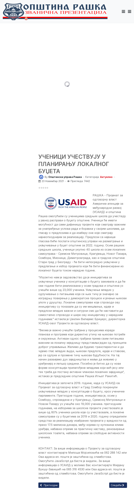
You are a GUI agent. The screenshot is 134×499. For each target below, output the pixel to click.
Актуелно (106, 176)
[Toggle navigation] (129, 11)
